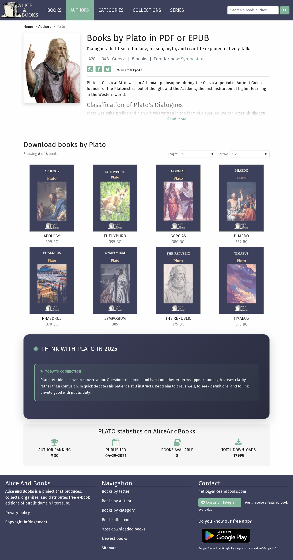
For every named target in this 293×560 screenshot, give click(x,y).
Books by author (116, 501)
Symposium (193, 59)
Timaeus (241, 318)
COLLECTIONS (147, 10)
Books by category (118, 510)
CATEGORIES (110, 10)
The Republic (178, 318)
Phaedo (241, 236)
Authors (44, 26)
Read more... (178, 119)
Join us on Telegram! (219, 502)
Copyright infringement (26, 522)
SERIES (177, 10)
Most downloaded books (123, 529)
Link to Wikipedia (129, 70)
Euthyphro (115, 236)
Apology (52, 236)
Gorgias (178, 236)
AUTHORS (79, 10)
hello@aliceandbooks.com (222, 491)
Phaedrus (52, 318)
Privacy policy (17, 512)
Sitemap (109, 548)
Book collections (116, 520)
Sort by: (223, 154)
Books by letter (115, 491)
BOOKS (56, 8)
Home (28, 26)
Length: (173, 154)
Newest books (114, 538)
